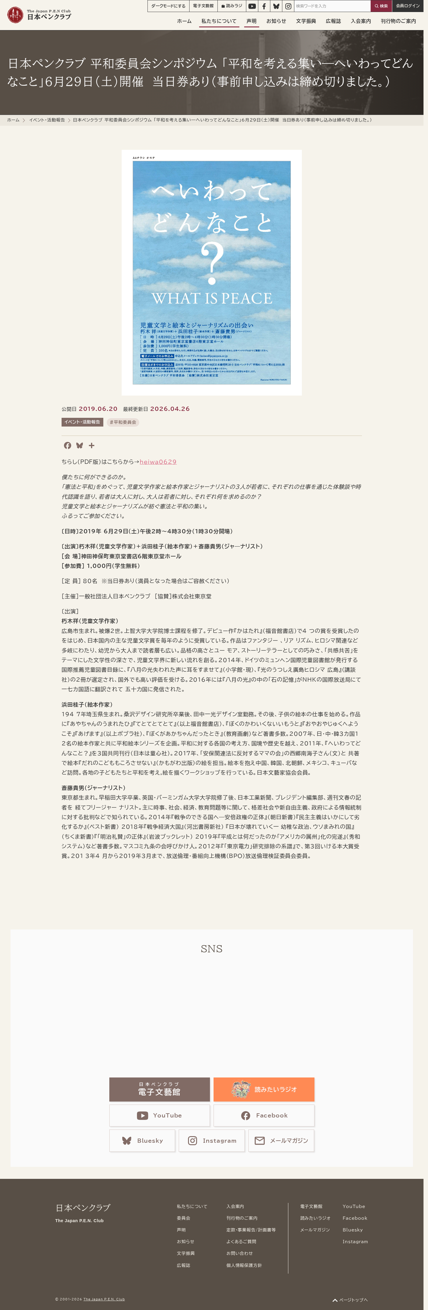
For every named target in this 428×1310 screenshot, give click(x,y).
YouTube (354, 1206)
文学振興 (306, 21)
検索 (384, 6)
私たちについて (219, 21)
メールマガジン (315, 1230)
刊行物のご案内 (398, 21)
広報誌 (333, 21)
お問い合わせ (239, 1253)
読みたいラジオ (315, 1218)
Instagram (355, 1242)
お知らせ (276, 21)
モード (168, 6)
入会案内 (361, 21)
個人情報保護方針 (244, 1265)
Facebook (355, 1218)
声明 (252, 21)
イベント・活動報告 (47, 120)
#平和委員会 (123, 422)
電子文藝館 (203, 6)
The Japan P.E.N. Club (104, 1299)
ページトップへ (353, 1300)
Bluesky (353, 1230)
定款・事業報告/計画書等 (251, 1230)
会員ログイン (408, 6)
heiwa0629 (158, 461)
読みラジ (231, 6)
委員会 (183, 1218)
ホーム (184, 21)
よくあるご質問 (241, 1242)
